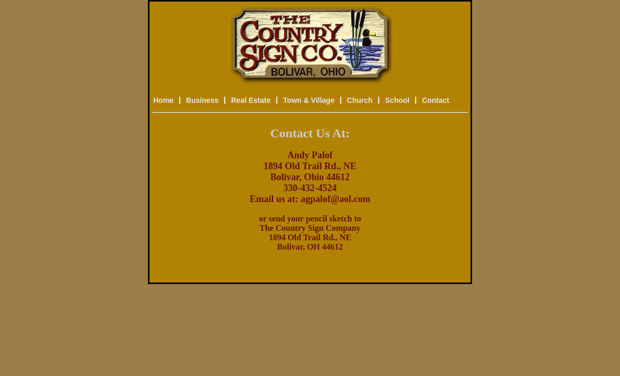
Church (360, 100)
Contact (435, 100)
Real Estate (250, 100)
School (397, 100)
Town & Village (308, 100)
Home (163, 100)
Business (202, 100)
